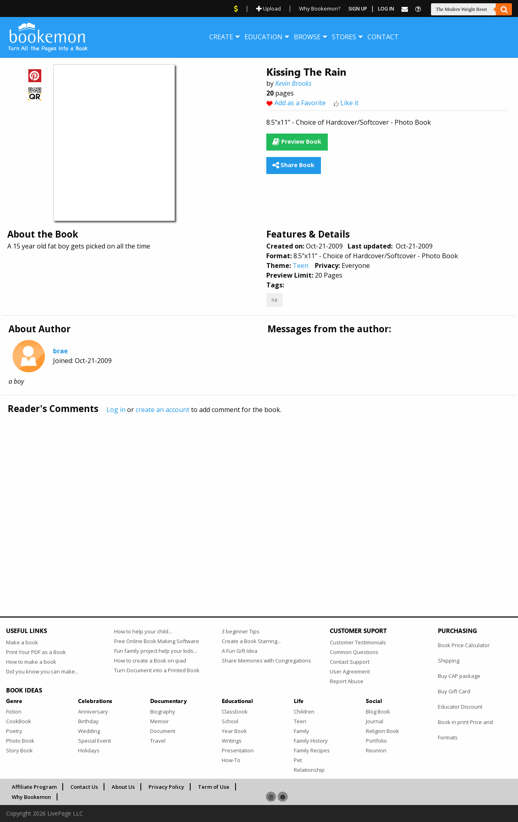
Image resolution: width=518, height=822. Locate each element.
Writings (232, 740)
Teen (300, 265)
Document (162, 731)
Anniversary (93, 711)
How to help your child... (143, 631)
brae (60, 350)
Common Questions (354, 652)
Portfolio (376, 740)
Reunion (376, 750)
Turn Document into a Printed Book (157, 670)
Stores (344, 36)
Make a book (22, 642)
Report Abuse (346, 681)
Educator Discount (460, 706)
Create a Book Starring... (251, 641)
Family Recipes (312, 750)
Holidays (89, 750)
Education (263, 36)
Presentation (238, 750)
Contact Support (349, 661)
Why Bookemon (31, 797)
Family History (311, 740)
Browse (307, 36)
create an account (162, 409)
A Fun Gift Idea (239, 650)
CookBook (18, 721)
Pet (298, 760)
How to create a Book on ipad (150, 660)
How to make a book (31, 661)
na (274, 299)
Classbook (235, 711)
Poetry (14, 731)
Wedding (89, 731)
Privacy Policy (166, 786)
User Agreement (350, 671)
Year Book (234, 731)
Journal (374, 721)
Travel (158, 740)
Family (301, 731)
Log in (115, 409)
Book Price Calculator (464, 645)
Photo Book (20, 740)
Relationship (309, 769)
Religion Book (382, 731)
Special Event (94, 740)
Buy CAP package (459, 676)
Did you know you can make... (42, 671)
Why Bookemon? (319, 8)
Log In (386, 8)
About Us (123, 786)
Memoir (159, 721)
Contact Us (84, 786)
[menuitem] (221, 37)
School (230, 721)
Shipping (448, 660)
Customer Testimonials (358, 642)
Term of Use (213, 786)
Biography (162, 711)
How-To (231, 760)
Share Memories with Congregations (266, 660)
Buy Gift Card (454, 691)
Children (304, 711)
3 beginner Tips (240, 631)
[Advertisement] (249, 498)
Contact (383, 36)
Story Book (19, 750)
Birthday (88, 721)
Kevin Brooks (293, 83)
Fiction (13, 711)
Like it (349, 102)
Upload (268, 8)
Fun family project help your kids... (155, 650)
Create (221, 36)
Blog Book (378, 711)
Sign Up (357, 8)
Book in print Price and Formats (465, 729)
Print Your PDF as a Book (36, 652)
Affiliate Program (34, 786)
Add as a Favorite (300, 102)
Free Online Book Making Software (156, 641)
